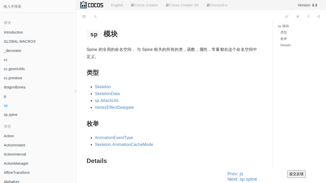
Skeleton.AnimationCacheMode (124, 144)
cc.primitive (13, 78)
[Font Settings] (95, 16)
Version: (307, 5)
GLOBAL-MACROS (20, 41)
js (5, 96)
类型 (283, 32)
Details (285, 45)
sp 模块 (283, 26)
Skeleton (103, 87)
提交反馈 (296, 174)
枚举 (283, 39)
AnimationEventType (114, 137)
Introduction (13, 32)
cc (5, 60)
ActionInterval (15, 154)
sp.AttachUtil (106, 100)
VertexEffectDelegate (114, 107)
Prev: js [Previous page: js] (235, 173)
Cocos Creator (144, 5)
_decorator (12, 51)
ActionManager (16, 163)
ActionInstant (14, 145)
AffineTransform (17, 173)
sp (6, 105)
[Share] (318, 16)
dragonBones (15, 87)
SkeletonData (107, 94)
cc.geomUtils (14, 69)
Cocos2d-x (217, 5)
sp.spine (11, 115)
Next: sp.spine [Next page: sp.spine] (242, 179)
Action (9, 136)
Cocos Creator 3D (182, 5)
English (117, 5)
